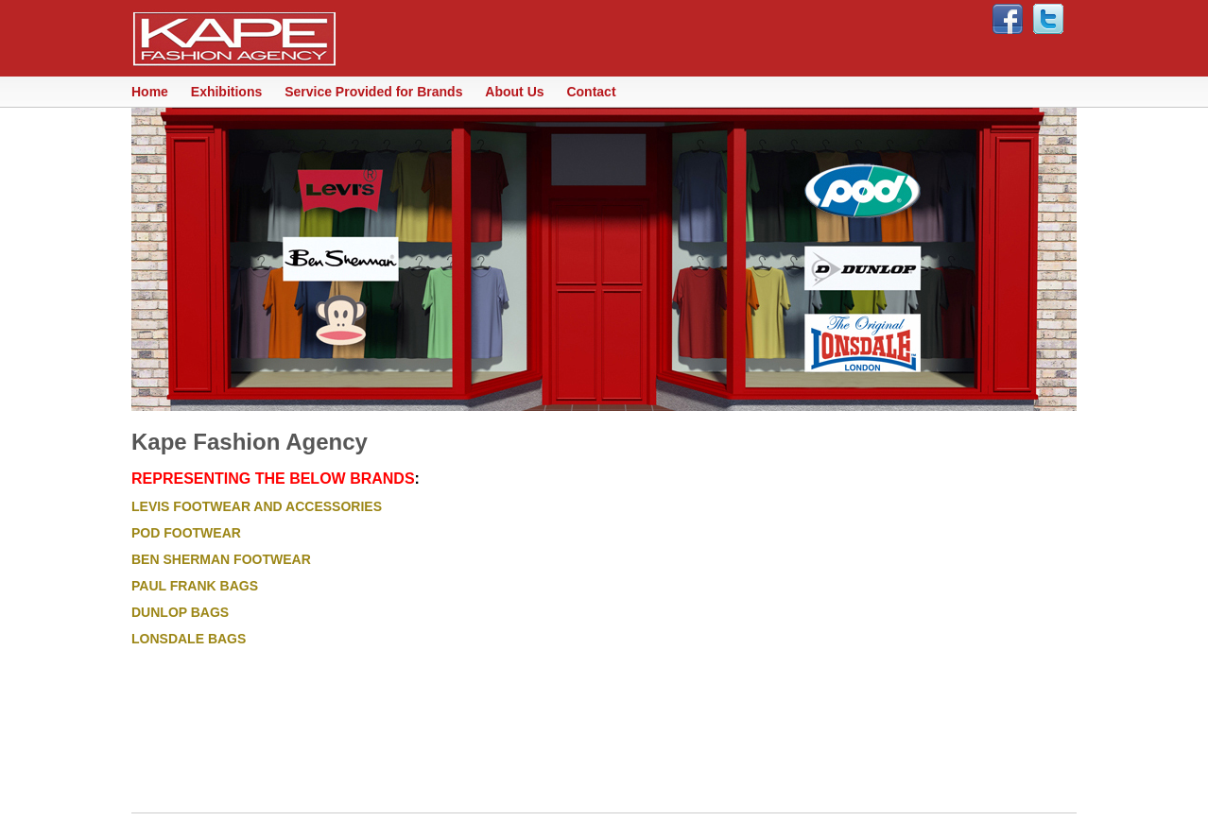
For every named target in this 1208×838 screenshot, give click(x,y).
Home (149, 91)
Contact (590, 91)
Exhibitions (226, 91)
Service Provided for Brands (373, 91)
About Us (514, 91)
